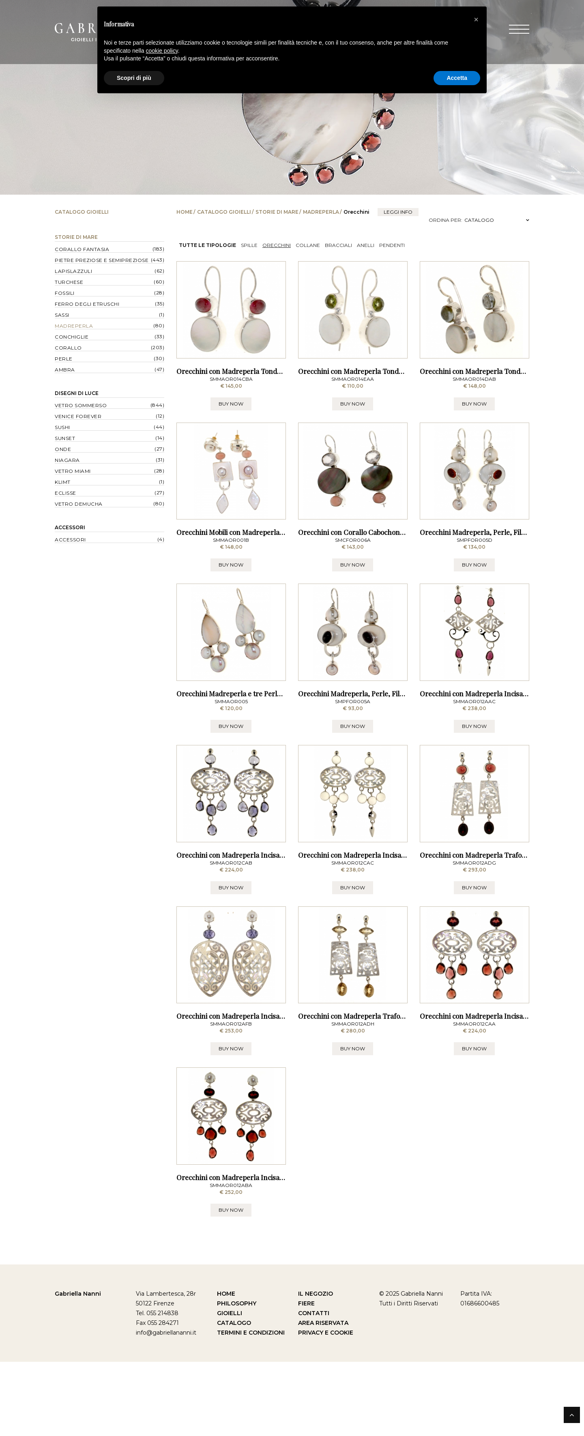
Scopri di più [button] (134, 78)
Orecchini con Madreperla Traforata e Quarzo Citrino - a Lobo (396, 1077)
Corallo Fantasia (82, 249)
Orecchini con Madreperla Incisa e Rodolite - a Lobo (501, 730)
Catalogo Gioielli (224, 212)
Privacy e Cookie (325, 1406)
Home (184, 212)
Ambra (65, 370)
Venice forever (78, 416)
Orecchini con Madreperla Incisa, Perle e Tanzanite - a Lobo (270, 1077)
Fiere (306, 1377)
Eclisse (65, 493)
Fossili (65, 293)
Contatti (313, 1387)
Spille (249, 245)
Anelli (365, 245)
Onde (63, 449)
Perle (64, 359)
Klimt (63, 482)
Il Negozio (315, 1368)
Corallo (68, 348)
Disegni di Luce (77, 393)
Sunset (65, 438)
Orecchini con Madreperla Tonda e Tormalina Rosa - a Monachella (281, 383)
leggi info (398, 212)
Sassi (62, 315)
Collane (308, 245)
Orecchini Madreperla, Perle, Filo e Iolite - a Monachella (386, 730)
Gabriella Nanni (78, 1368)
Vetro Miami (73, 471)
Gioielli (229, 1387)
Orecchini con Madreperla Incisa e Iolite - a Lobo (252, 903)
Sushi (62, 427)
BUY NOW (231, 416)
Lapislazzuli (73, 271)
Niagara (67, 460)
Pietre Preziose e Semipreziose (101, 260)
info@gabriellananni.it (166, 1406)
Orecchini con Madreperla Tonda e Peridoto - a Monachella (391, 383)
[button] (476, 19)
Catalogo (234, 1397)
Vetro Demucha (79, 504)
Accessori (70, 527)
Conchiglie (71, 337)
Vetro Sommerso (81, 405)
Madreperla (321, 212)
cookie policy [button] (162, 50)
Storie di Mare (277, 212)
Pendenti (392, 245)
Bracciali (338, 245)
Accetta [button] (457, 78)
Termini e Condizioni (251, 1406)
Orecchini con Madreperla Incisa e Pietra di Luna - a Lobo (388, 903)
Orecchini (276, 245)
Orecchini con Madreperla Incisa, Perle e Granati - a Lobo (266, 1251)
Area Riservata (323, 1397)
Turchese (69, 282)
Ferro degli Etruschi (87, 304)
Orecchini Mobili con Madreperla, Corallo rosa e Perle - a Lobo (274, 556)
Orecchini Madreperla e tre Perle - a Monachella (252, 730)
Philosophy (236, 1377)
